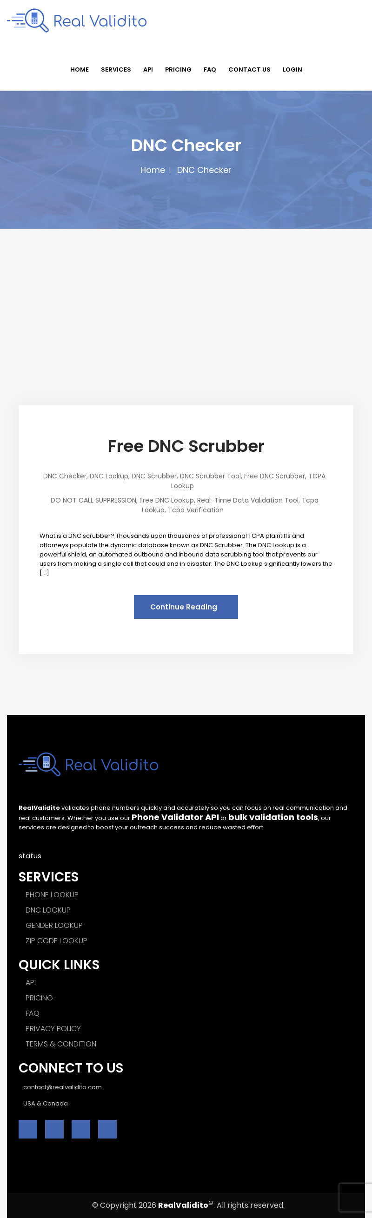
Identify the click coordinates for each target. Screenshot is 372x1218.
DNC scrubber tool (210, 476)
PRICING (178, 69)
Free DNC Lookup (167, 500)
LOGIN (292, 69)
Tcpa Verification (196, 510)
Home (152, 170)
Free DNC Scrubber (186, 446)
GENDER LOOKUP (54, 925)
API (148, 69)
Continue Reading (183, 607)
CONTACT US (249, 69)
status (30, 856)
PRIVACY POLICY (53, 1028)
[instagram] (107, 1129)
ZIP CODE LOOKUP (56, 940)
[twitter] (54, 1129)
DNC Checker (64, 476)
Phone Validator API (175, 817)
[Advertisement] (186, 298)
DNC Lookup (109, 476)
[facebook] (28, 1129)
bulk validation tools (273, 817)
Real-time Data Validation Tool (248, 500)
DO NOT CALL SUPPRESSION (93, 500)
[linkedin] (81, 1129)
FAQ (210, 69)
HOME (79, 69)
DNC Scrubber (154, 476)
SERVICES (116, 69)
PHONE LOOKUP (52, 894)
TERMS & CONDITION (61, 1044)
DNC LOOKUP (48, 910)
